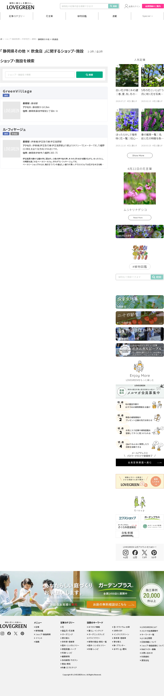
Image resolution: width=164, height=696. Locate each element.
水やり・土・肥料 (119, 649)
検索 (113, 6)
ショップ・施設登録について (152, 645)
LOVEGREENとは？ (148, 627)
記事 (36, 626)
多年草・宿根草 (67, 641)
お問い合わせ (146, 652)
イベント (38, 638)
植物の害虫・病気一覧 (97, 641)
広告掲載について (148, 641)
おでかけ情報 (93, 626)
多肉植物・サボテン (69, 660)
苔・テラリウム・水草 (121, 626)
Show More (138, 155)
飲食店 (14, 133)
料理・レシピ (66, 652)
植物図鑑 (82, 16)
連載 (114, 16)
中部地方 (26, 39)
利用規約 (144, 656)
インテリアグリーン (120, 634)
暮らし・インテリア (95, 630)
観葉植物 (65, 656)
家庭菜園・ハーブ (68, 649)
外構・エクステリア (68, 667)
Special (146, 16)
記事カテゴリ (15, 16)
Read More (137, 217)
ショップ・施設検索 (12, 39)
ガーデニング (66, 634)
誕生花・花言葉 (67, 630)
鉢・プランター (118, 645)
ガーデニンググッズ (95, 634)
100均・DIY (117, 630)
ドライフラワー (93, 638)
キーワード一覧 (147, 634)
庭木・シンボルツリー (69, 645)
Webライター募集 (148, 649)
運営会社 (144, 660)
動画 (36, 641)
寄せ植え (64, 638)
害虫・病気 (65, 663)
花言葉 (49, 16)
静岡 (34, 39)
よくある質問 (146, 638)
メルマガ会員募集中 (149, 630)
